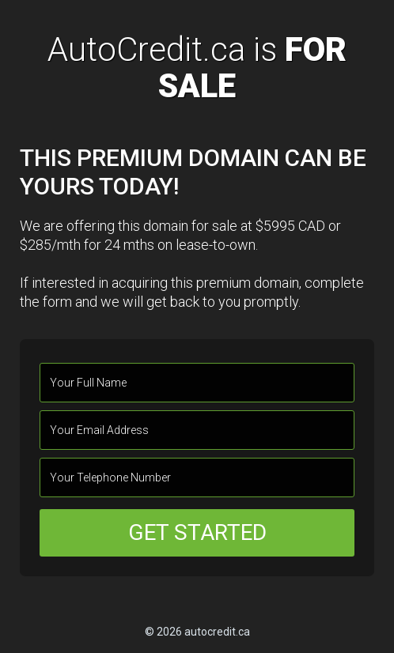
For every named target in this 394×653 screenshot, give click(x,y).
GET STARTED (197, 532)
